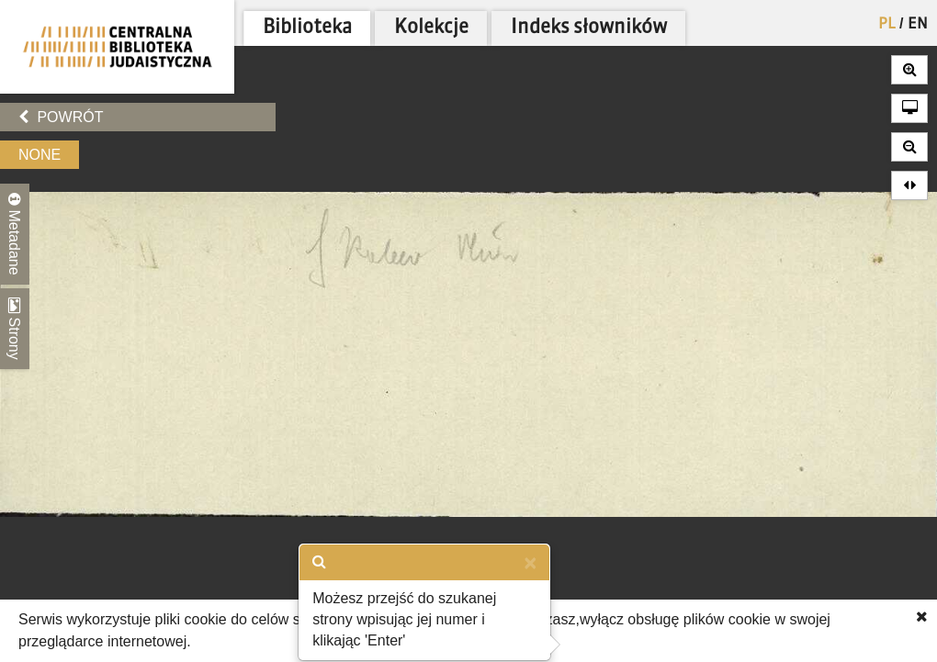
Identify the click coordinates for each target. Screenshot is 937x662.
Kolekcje (431, 28)
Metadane (14, 234)
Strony (14, 328)
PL (887, 24)
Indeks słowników (589, 28)
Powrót (60, 117)
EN (918, 24)
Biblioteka (307, 28)
